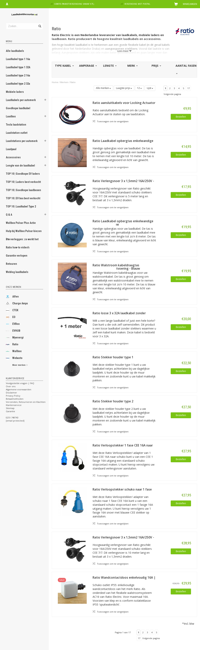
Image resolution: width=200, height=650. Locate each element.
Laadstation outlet (16, 132)
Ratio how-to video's (17, 247)
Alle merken (103, 88)
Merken (64, 82)
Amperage (87, 65)
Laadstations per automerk (22, 141)
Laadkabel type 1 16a (18, 59)
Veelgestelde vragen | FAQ (20, 383)
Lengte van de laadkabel (20, 165)
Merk (132, 65)
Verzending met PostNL (137, 4)
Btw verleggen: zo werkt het (22, 239)
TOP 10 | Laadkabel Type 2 (21, 206)
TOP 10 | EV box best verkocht (23, 198)
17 (188, 88)
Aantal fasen (186, 69)
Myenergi (15, 337)
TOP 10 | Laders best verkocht (23, 181)
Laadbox (11, 116)
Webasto (14, 358)
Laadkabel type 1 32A (18, 67)
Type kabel (64, 65)
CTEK (12, 310)
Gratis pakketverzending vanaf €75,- (74, 4)
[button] (45, 100)
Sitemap (10, 408)
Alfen (12, 296)
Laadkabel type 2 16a (18, 75)
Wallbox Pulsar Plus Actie (21, 222)
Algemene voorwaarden (18, 389)
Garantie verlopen (16, 255)
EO (10, 317)
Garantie (10, 411)
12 (139, 88)
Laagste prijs (124, 88)
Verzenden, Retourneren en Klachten (26, 401)
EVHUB (13, 331)
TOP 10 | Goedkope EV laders (23, 173)
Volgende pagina (172, 94)
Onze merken (13, 287)
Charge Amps (17, 303)
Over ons (10, 386)
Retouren (11, 263)
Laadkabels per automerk (21, 100)
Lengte (109, 65)
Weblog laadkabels (17, 272)
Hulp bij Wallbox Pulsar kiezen (24, 231)
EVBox (13, 324)
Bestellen (181, 116)
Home (55, 82)
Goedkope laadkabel (18, 108)
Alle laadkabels (15, 50)
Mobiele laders (15, 91)
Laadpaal (11, 149)
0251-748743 (12, 417)
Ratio (12, 344)
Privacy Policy (13, 395)
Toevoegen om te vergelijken (111, 121)
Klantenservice (13, 405)
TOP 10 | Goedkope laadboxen (23, 190)
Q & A (9, 214)
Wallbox (13, 351)
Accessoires (13, 157)
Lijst (150, 88)
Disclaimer (11, 392)
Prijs (156, 65)
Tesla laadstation (16, 124)
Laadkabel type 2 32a (18, 83)
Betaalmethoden (14, 398)
